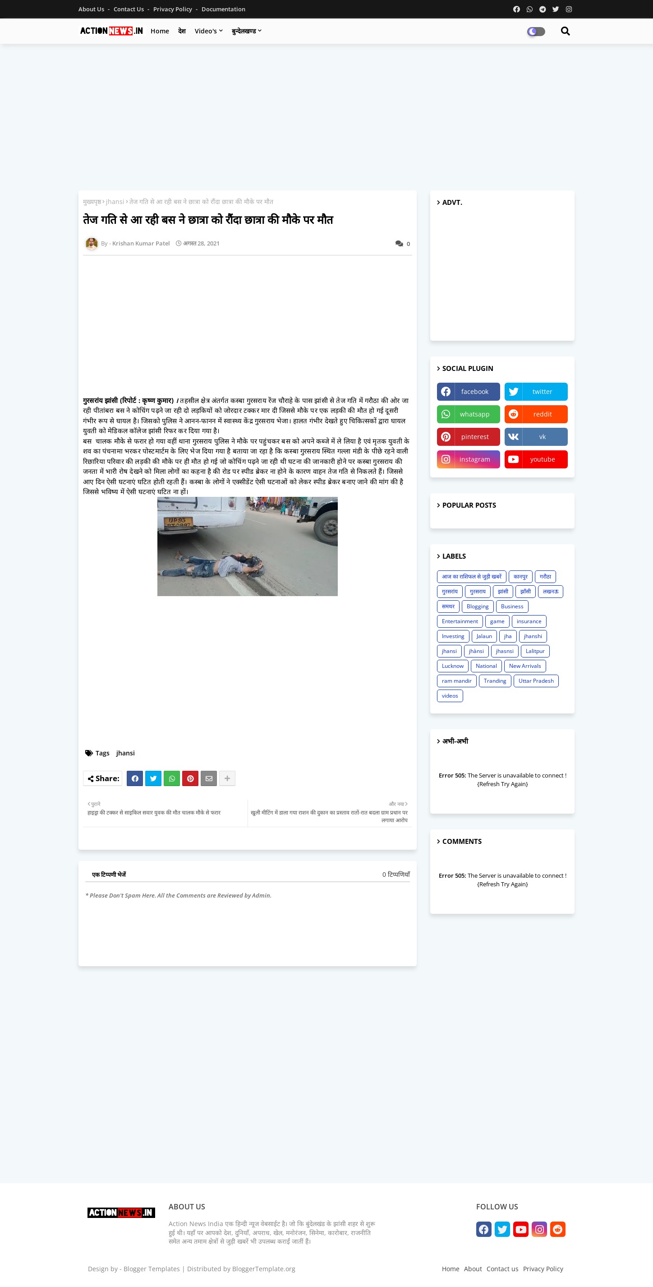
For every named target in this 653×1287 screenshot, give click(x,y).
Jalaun (484, 636)
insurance (529, 621)
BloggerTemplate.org (263, 1268)
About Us (92, 9)
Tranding (495, 681)
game (497, 621)
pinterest (475, 436)
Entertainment (460, 621)
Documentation (223, 9)
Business (512, 606)
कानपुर (521, 576)
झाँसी (525, 591)
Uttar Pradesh (536, 681)
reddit (542, 414)
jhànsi (476, 651)
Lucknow (453, 666)
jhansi (115, 201)
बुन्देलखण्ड (244, 31)
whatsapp (475, 414)
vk (542, 436)
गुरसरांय (450, 591)
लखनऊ (550, 591)
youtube (542, 459)
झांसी (503, 591)
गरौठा (545, 576)
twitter (542, 391)
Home (160, 31)
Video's (206, 31)
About (473, 1268)
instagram (475, 459)
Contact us (129, 9)
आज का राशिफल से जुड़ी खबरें (471, 576)
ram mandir (457, 681)
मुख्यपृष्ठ (92, 201)
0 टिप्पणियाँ (396, 874)
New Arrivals (525, 666)
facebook (474, 391)
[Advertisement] (326, 116)
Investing (453, 636)
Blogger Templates (152, 1268)
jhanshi (533, 636)
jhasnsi (505, 651)
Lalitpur (535, 651)
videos (450, 695)
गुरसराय (478, 591)
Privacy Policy (173, 9)
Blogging (478, 606)
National (486, 666)
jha (508, 636)
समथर (448, 606)
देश (182, 31)
